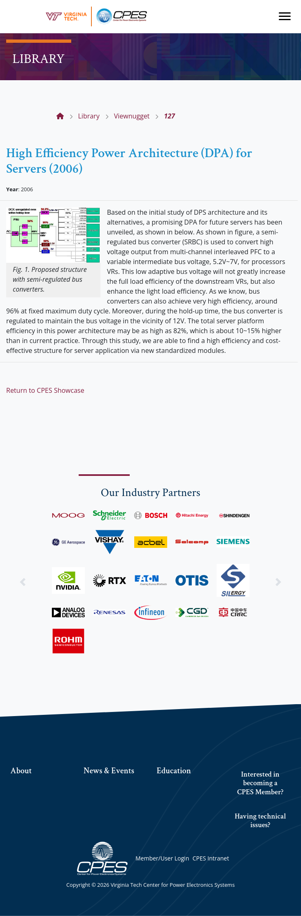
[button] (22, 582)
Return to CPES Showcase (45, 390)
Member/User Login (162, 858)
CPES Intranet (210, 858)
